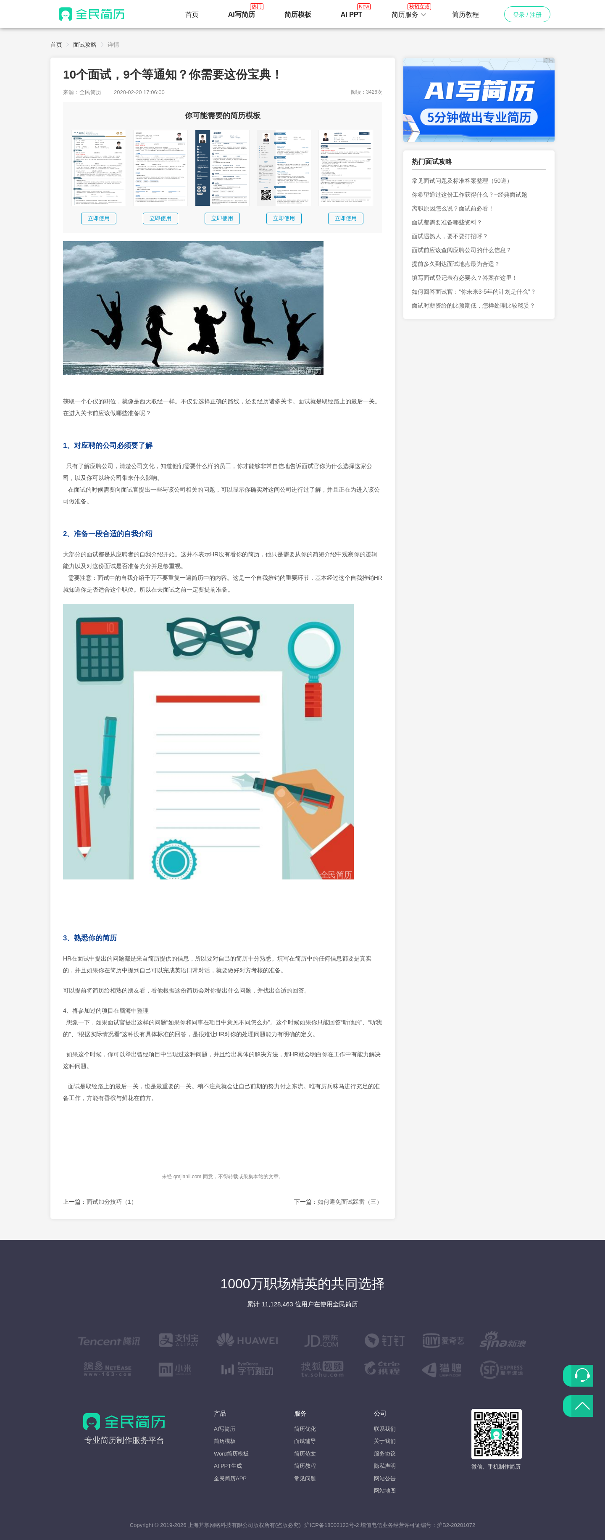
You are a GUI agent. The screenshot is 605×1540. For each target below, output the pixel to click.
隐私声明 (385, 1466)
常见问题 (305, 1478)
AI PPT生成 (228, 1466)
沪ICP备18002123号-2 (331, 1525)
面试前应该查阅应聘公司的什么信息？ (462, 250)
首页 (192, 14)
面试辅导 (305, 1441)
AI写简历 (224, 1429)
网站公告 (385, 1478)
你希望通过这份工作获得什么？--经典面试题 (469, 194)
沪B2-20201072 (456, 1525)
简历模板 (225, 1441)
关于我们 (385, 1441)
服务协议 (385, 1453)
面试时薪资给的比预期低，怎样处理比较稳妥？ (473, 305)
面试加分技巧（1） (112, 1201)
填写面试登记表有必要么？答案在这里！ (465, 277)
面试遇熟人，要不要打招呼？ (450, 236)
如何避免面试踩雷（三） (350, 1201)
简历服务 (409, 12)
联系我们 (385, 1429)
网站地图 (385, 1490)
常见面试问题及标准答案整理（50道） (462, 180)
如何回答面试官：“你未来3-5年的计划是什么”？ (474, 291)
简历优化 (305, 1429)
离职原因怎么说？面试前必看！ (453, 208)
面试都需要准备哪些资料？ (447, 222)
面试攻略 (85, 44)
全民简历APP (230, 1478)
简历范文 (305, 1453)
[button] (409, 14)
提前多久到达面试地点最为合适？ (456, 264)
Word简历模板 (231, 1453)
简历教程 (465, 14)
